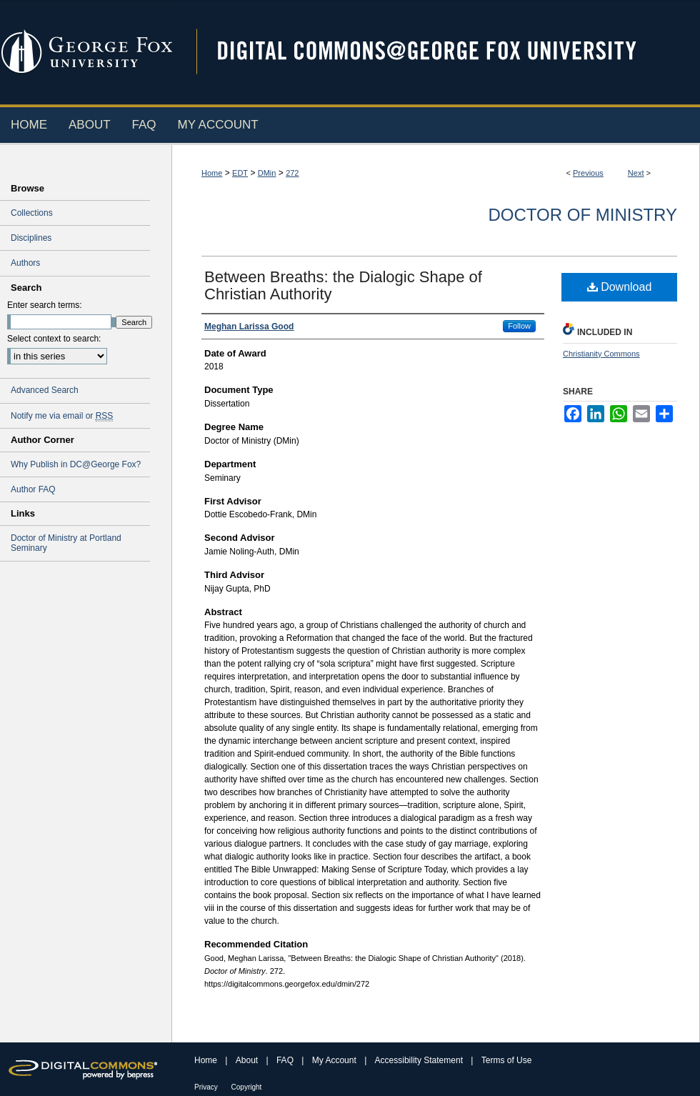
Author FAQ (33, 489)
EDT (240, 173)
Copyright (246, 1087)
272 (292, 173)
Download (619, 287)
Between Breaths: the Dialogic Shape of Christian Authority (343, 285)
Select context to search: (54, 339)
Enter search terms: (44, 305)
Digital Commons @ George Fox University (439, 52)
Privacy (207, 1087)
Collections (32, 213)
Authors (25, 263)
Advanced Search (45, 390)
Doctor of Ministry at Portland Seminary (66, 543)
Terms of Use (506, 1060)
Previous (588, 173)
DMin (267, 173)
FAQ (286, 1060)
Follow (519, 326)
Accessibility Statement (420, 1060)
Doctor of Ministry (583, 214)
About (248, 1060)
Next (636, 173)
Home (211, 173)
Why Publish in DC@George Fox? (76, 464)
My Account (335, 1060)
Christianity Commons (601, 353)
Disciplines (31, 238)
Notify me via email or (62, 416)
